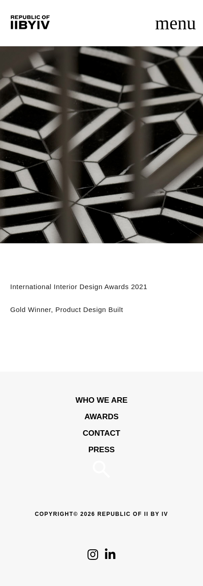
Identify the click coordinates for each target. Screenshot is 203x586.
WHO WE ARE (102, 400)
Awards (101, 416)
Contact (102, 433)
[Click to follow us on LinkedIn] (110, 556)
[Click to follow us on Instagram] (93, 556)
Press (101, 449)
